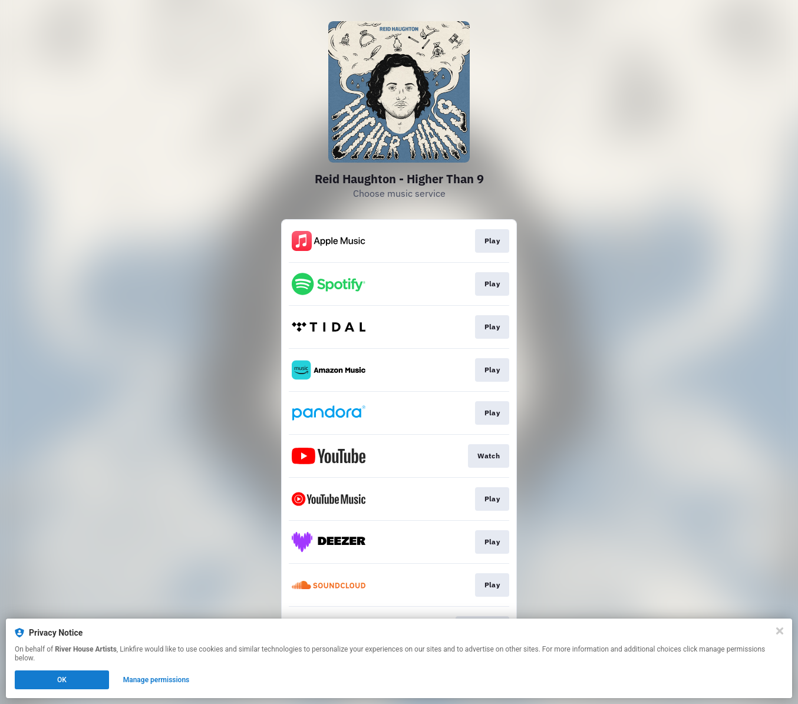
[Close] (779, 631)
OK (62, 680)
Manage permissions (156, 680)
